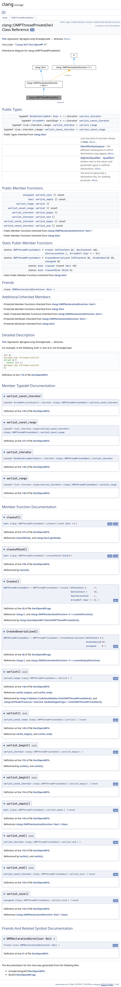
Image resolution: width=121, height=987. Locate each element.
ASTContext (63, 249)
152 (24, 760)
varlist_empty (44, 199)
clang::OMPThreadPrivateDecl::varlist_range (90, 484)
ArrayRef (37, 120)
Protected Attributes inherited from (44, 318)
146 (24, 686)
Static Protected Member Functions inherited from (52, 313)
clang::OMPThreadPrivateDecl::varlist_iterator (84, 458)
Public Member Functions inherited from (47, 230)
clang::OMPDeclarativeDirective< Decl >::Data (41, 824)
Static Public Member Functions (107, 22)
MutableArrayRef (40, 116)
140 (24, 493)
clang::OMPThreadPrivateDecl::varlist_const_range (34, 432)
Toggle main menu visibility (4, 11)
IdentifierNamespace (92, 146)
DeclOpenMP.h (39, 374)
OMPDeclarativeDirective (34, 945)
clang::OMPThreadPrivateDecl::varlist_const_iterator (85, 402)
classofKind (52, 270)
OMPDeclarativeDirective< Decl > (33, 289)
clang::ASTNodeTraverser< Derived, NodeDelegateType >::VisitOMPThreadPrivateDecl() (53, 701)
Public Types (65, 22)
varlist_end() (45, 692)
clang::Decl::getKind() (48, 537)
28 (23, 608)
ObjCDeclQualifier (90, 157)
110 (22, 374)
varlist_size (44, 194)
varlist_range (88, 125)
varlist (40, 203)
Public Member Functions (82, 22)
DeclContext (84, 249)
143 (24, 908)
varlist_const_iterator (94, 120)
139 (24, 411)
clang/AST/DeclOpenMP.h (31, 44)
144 (24, 818)
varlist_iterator (90, 116)
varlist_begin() (24, 692)
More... (68, 38)
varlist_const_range (92, 129)
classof (50, 265)
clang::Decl (40, 134)
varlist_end (43, 216)
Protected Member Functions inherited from (49, 304)
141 (24, 440)
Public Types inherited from (24, 134)
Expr (55, 116)
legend (60, 102)
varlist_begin (44, 212)
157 (24, 532)
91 (23, 953)
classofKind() (23, 537)
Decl (85, 141)
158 (24, 564)
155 (24, 882)
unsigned (28, 194)
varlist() (24, 766)
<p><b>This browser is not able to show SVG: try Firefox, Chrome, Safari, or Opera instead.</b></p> (60, 76)
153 (24, 850)
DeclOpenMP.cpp (41, 608)
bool (31, 199)
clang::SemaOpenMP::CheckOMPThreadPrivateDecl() (49, 620)
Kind (65, 270)
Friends (100, 26)
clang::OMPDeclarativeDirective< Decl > (70, 230)
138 (24, 466)
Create (49, 249)
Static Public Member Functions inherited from (34, 275)
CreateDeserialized (57, 257)
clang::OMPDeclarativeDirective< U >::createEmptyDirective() (65, 660)
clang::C (20, 614)
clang (4, 17)
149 (24, 728)
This (4, 38)
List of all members (112, 26)
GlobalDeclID (101, 257)
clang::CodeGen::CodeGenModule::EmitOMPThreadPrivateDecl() (56, 698)
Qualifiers (108, 157)
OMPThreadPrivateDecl (22, 17)
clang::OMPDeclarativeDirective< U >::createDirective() (62, 614)
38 (23, 654)
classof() (24, 570)
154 (24, 792)
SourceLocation (54, 253)
